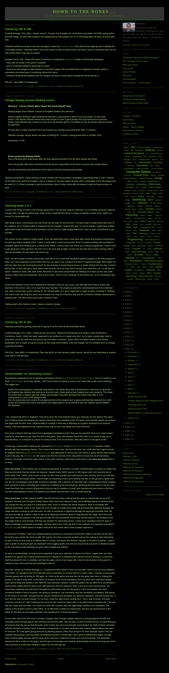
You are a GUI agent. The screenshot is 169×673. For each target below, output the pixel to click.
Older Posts (110, 659)
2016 (127, 328)
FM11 (80, 192)
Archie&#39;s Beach (134, 153)
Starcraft (148, 255)
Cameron (128, 162)
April (130, 385)
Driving (143, 181)
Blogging (127, 159)
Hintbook (140, 206)
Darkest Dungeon (146, 178)
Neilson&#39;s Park (147, 227)
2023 (127, 304)
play (159, 233)
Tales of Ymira (129, 123)
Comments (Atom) (25, 664)
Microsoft (151, 221)
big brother (152, 156)
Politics (142, 236)
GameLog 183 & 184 (18, 322)
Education (130, 184)
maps (136, 221)
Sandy (149, 249)
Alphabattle (139, 150)
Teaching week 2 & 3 (18, 205)
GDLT (151, 199)
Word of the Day (146, 276)
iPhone (159, 209)
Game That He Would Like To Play (78, 378)
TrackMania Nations (132, 264)
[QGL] (126, 147)
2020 (127, 312)
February (132, 393)
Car (135, 162)
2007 (127, 435)
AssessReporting (157, 153)
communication (157, 169)
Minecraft (160, 221)
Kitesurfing (132, 215)
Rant (133, 246)
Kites (157, 212)
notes (135, 230)
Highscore (131, 206)
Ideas (134, 209)
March (131, 389)
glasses (158, 200)
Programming (135, 239)
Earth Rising (128, 120)
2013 (127, 340)
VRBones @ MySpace (133, 471)
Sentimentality (17, 381)
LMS (130, 221)
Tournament (136, 260)
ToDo (159, 258)
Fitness (134, 193)
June (130, 377)
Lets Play (158, 218)
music (128, 227)
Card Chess (128, 68)
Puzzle (140, 243)
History (157, 206)
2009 (127, 427)
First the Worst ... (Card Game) (137, 82)
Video (151, 267)
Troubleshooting (155, 264)
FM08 (148, 193)
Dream (135, 181)
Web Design (131, 276)
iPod (129, 212)
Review (127, 249)
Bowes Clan (128, 453)
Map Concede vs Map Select (136, 103)
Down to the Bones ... (84, 11)
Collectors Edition (142, 169)
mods (141, 224)
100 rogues (58, 446)
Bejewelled (137, 156)
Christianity (142, 165)
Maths (143, 221)
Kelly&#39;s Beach (145, 212)
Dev (129, 181)
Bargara (128, 156)
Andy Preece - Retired (133, 130)
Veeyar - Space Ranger (133, 127)
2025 (127, 296)
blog (160, 156)
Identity (140, 209)
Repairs (150, 246)
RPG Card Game (130, 65)
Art (147, 153)
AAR (58, 192)
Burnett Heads (144, 159)
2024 (127, 300)
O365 (153, 230)
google (127, 203)
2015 (127, 332)
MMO (128, 224)
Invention (149, 209)
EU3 (137, 187)
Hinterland (148, 206)
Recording (141, 246)
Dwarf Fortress (153, 181)
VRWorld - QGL (130, 456)
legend (150, 218)
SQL (157, 252)
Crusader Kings (140, 175)
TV (127, 267)
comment (28, 456)
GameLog (78, 86)
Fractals (133, 197)
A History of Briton (131, 134)
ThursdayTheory (148, 258)
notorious (69, 59)
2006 (127, 439)
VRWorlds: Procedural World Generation (141, 57)
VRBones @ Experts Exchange (137, 474)
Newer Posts (10, 659)
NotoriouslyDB (129, 79)
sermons (158, 248)
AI (132, 150)
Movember (157, 224)
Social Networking (138, 252)
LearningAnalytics (139, 218)
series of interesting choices (37, 453)
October (131, 360)
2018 (127, 320)
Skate (127, 252)
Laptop (142, 215)
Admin (126, 150)
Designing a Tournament (134, 96)
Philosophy (143, 233)
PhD (135, 233)
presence (156, 236)
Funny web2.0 (151, 197)
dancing (153, 175)
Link (125, 221)
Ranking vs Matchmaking (134, 99)
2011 (127, 349)
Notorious (127, 75)
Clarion (157, 166)
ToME (126, 261)
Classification (129, 169)
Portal (149, 236)
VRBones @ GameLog (133, 481)
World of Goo (141, 279)
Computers (157, 172)
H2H (133, 203)
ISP (134, 212)
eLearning (141, 184)
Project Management (152, 240)
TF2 (137, 258)
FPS (126, 197)
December (133, 352)
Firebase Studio (152, 190)
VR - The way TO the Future (135, 61)
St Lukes (61, 308)
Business (155, 159)
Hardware (143, 202)
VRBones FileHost (131, 460)
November (133, 356)
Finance (142, 190)
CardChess (158, 162)
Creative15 (127, 175)
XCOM (156, 279)
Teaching (71, 308)
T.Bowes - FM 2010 (131, 116)
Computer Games (65, 86)
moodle (148, 224)
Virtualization (139, 270)
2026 (127, 292)
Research (159, 246)
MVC (135, 227)
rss (144, 249)
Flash (141, 193)
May (130, 381)
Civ (151, 166)
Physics (152, 233)
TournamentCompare (153, 261)
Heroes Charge (156, 203)
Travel (143, 264)
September (133, 364)
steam (156, 255)
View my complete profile (136, 45)
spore (150, 252)
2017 (127, 324)
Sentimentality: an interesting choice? (28, 373)
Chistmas (130, 166)
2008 (127, 431)
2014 (127, 336)
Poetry (135, 236)
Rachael (148, 243)
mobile (134, 224)
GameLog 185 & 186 (18, 29)
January (131, 418)
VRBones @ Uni (130, 463)
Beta (145, 156)
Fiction (134, 190)
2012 (127, 344)
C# (162, 159)
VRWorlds (150, 270)
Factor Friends (129, 72)
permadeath (10, 527)
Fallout (127, 190)
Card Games (145, 162)
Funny (141, 196)
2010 (127, 423)
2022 (127, 308)
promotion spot (67, 46)
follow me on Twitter (155, 494)
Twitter (132, 267)
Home (61, 659)
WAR (159, 270)
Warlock (135, 273)
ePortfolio (130, 187)
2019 (127, 316)
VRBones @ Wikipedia (133, 478)
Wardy (128, 273)
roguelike (77, 649)
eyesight (144, 187)
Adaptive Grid (158, 147)
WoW (150, 279)
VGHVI (144, 267)
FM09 (154, 193)
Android (159, 150)
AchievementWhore (144, 147)
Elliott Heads (154, 184)
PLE (129, 236)
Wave (142, 273)
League (150, 215)
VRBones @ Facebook (133, 467)
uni (138, 267)
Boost (135, 159)
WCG (149, 273)
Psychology (131, 243)
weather (157, 273)
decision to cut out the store (82, 446)
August (131, 368)
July (130, 372)
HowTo (127, 209)
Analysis (61, 649)
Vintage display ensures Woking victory (29, 100)
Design (158, 178)
